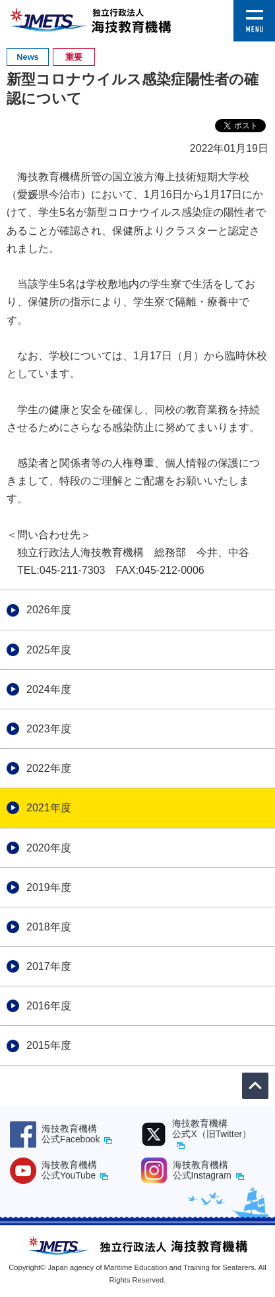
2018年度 (48, 926)
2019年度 (48, 887)
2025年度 (48, 649)
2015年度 (48, 1045)
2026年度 (48, 609)
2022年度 (48, 768)
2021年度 (48, 807)
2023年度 (48, 728)
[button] (254, 8)
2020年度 (48, 847)
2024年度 (48, 689)
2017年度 (48, 966)
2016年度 (48, 1005)
